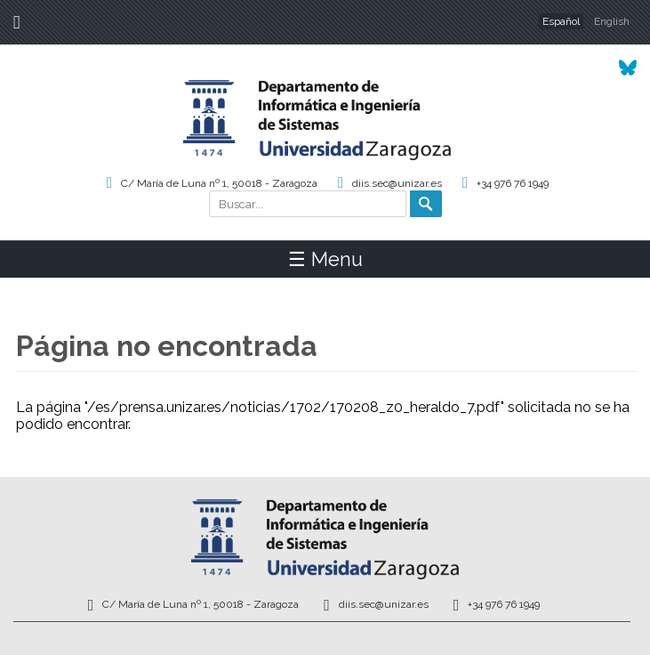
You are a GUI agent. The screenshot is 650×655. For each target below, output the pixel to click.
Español (561, 21)
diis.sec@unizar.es (397, 183)
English (612, 21)
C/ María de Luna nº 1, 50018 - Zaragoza (219, 183)
